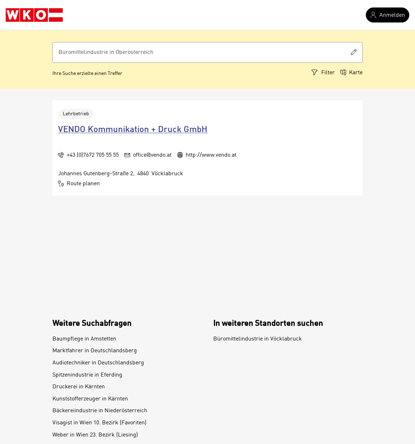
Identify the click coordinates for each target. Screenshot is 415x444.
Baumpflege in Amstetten (84, 339)
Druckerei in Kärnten (78, 387)
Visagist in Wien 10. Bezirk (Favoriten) (99, 423)
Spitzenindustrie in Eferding (87, 375)
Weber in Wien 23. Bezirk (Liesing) (95, 435)
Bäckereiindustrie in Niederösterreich (99, 411)
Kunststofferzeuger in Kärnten (90, 399)
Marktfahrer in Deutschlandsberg (94, 351)
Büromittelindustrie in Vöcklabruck (257, 339)
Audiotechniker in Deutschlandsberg (98, 363)
